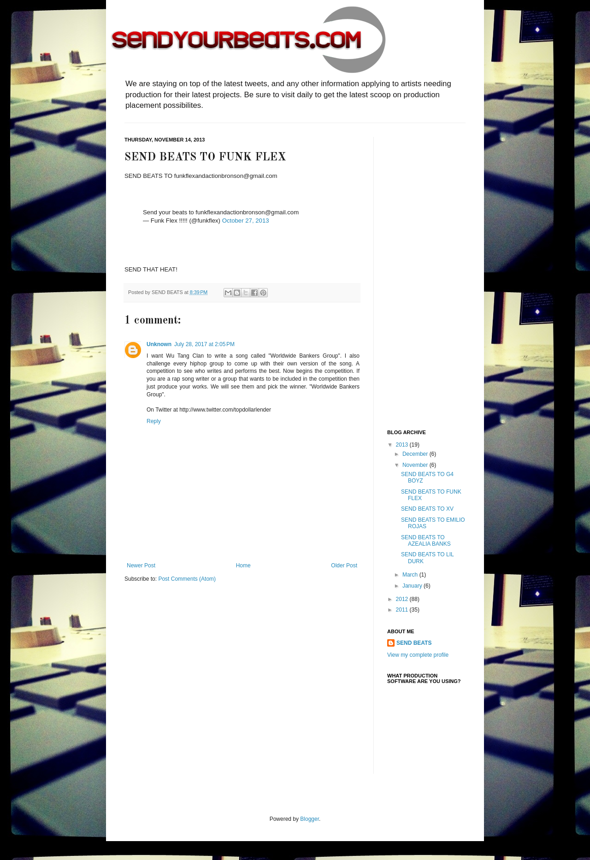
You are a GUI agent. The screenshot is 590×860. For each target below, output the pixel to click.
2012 (403, 599)
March (410, 574)
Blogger (309, 819)
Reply (154, 421)
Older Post (344, 565)
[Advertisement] (424, 275)
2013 (403, 445)
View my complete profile (417, 655)
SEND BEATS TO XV (427, 509)
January (413, 586)
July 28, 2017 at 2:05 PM (204, 344)
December (416, 454)
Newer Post (141, 565)
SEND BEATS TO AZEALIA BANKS (426, 540)
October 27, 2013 (245, 220)
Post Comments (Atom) (187, 579)
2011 (403, 610)
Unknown (159, 344)
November (416, 465)
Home (243, 565)
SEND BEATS (413, 643)
